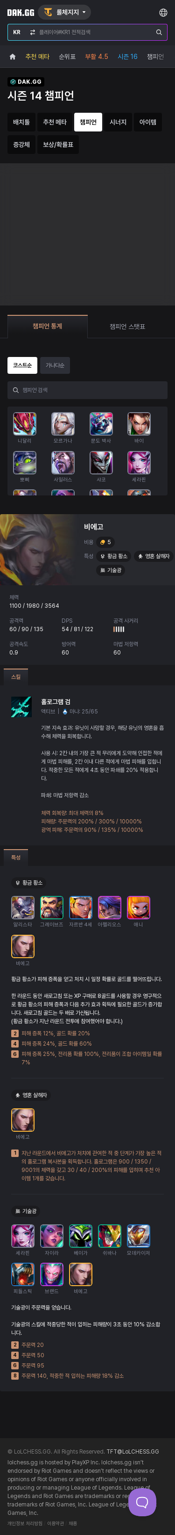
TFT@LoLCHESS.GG (132, 1451)
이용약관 (55, 1523)
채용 (73, 1523)
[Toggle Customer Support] (142, 1502)
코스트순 (22, 365)
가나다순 (55, 365)
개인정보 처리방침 (24, 1523)
